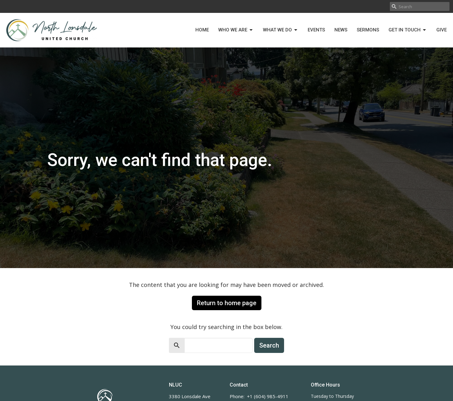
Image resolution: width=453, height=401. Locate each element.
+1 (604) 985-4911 (267, 396)
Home (202, 30)
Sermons (368, 30)
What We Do (280, 30)
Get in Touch (408, 30)
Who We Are (236, 30)
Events (316, 30)
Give (441, 30)
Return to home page (226, 303)
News (340, 30)
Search (269, 345)
